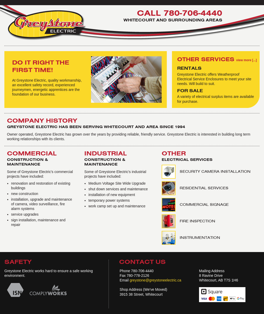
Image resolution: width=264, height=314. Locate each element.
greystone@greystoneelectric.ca (155, 280)
